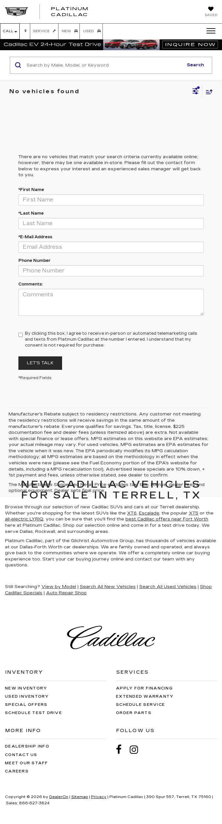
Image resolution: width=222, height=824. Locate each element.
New (69, 31)
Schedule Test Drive (33, 713)
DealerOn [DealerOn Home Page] (58, 797)
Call (10, 31)
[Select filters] (195, 91)
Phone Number (34, 260)
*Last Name (31, 213)
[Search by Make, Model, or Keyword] (104, 65)
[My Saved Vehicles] (211, 12)
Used (91, 31)
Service (44, 31)
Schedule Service (140, 705)
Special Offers (26, 705)
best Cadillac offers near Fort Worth (166, 519)
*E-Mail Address (35, 237)
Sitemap (79, 797)
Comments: (30, 284)
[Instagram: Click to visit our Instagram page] (137, 749)
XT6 (132, 513)
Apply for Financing (144, 688)
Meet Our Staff (26, 763)
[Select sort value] (207, 91)
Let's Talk (40, 363)
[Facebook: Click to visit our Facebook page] (122, 749)
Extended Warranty (144, 696)
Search (195, 65)
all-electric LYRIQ (24, 519)
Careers (17, 771)
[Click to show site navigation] (209, 31)
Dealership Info (27, 746)
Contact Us (21, 755)
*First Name (31, 189)
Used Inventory (27, 696)
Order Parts (133, 713)
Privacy (98, 797)
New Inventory (26, 688)
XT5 (193, 513)
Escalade (149, 513)
